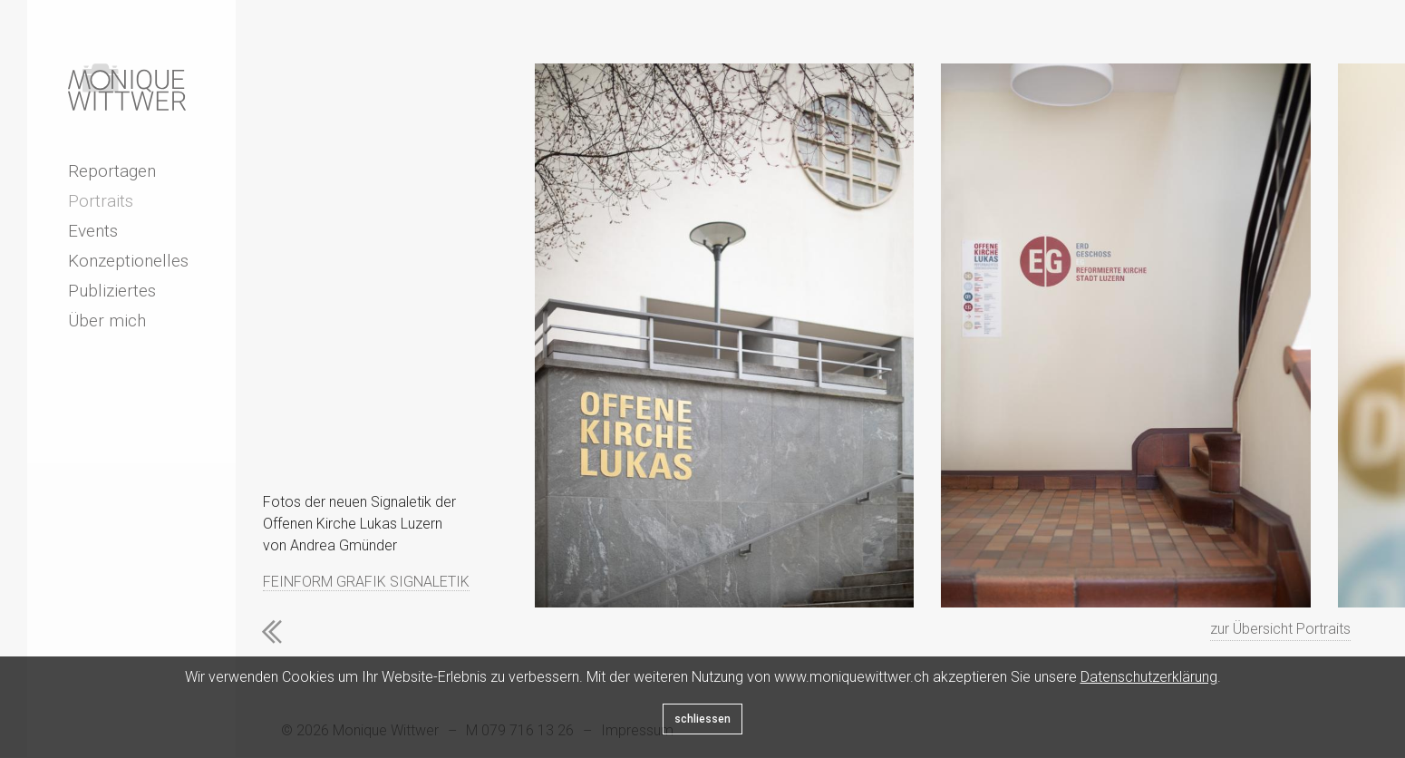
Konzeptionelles (128, 260)
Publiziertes (112, 290)
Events (93, 230)
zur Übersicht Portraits (1280, 628)
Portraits (100, 200)
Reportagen (112, 170)
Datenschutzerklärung (1148, 676)
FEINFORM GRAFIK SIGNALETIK (366, 581)
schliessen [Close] (702, 719)
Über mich (107, 320)
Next (358, 632)
